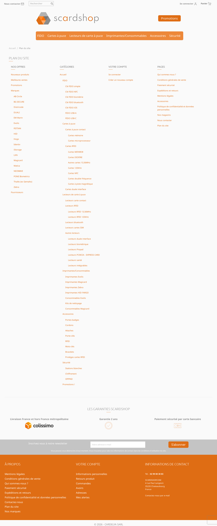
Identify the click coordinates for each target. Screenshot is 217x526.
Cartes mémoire (75, 135)
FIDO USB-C (70, 118)
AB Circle (18, 96)
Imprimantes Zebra (74, 287)
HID (15, 133)
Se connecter (114, 74)
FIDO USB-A (70, 113)
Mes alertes (83, 497)
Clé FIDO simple (72, 86)
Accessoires (158, 36)
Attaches (69, 330)
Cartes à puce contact (75, 129)
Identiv (17, 144)
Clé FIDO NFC (71, 91)
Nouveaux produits (20, 74)
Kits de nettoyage (73, 303)
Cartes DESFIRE (75, 157)
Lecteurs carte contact (75, 200)
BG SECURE (19, 101)
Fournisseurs (17, 192)
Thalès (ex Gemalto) (23, 181)
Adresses (81, 492)
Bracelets (69, 352)
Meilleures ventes (19, 80)
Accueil (63, 74)
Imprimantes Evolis (74, 276)
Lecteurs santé (75, 260)
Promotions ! (69, 384)
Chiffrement (71, 373)
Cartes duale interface (75, 189)
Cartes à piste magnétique (80, 184)
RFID (67, 341)
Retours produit (85, 478)
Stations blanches (73, 368)
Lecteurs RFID (71, 205)
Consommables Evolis (75, 298)
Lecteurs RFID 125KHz (78, 217)
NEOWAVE (18, 171)
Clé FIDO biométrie (74, 97)
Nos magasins (164, 115)
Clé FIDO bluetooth (74, 102)
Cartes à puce (56, 36)
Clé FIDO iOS (71, 107)
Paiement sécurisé (166, 85)
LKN (16, 155)
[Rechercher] (41, 3)
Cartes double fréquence (79, 178)
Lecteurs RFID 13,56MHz (79, 211)
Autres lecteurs (72, 233)
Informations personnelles (91, 474)
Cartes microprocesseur (79, 140)
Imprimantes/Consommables (126, 36)
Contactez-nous (14, 502)
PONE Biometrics (22, 176)
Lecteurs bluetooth (74, 222)
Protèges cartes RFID (75, 357)
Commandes (83, 483)
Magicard (18, 160)
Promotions (169, 18)
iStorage (18, 149)
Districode (18, 107)
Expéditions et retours (167, 90)
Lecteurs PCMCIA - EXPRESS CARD (84, 255)
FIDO (40, 36)
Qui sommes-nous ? (166, 74)
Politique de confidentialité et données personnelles (35, 497)
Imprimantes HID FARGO (77, 292)
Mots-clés (69, 346)
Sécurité (174, 36)
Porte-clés (70, 335)
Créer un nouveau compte (120, 80)
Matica (17, 165)
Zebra (16, 187)
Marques (15, 90)
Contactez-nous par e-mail (157, 495)
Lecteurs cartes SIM (74, 227)
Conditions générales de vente (171, 80)
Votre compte (88, 464)
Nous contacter (14, 3)
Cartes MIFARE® (75, 152)
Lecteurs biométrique (78, 244)
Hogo (16, 139)
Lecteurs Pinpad (75, 249)
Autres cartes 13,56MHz (79, 162)
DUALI (17, 112)
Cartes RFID (70, 146)
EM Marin (18, 117)
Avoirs (79, 488)
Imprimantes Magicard (76, 282)
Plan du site (162, 125)
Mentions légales (165, 96)
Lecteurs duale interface (79, 238)
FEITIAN (17, 128)
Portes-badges (72, 320)
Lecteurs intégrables (77, 265)
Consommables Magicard (77, 308)
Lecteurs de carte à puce (86, 36)
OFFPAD (69, 379)
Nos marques (12, 511)
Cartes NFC (73, 173)
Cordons (69, 325)
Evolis (16, 123)
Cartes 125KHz (75, 168)
